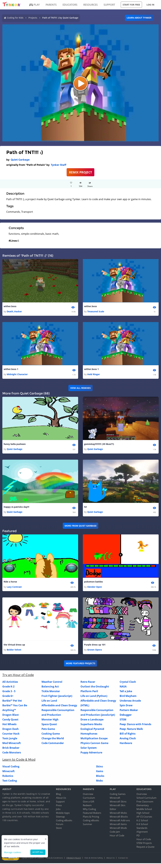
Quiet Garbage (20, 159)
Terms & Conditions (54, 858)
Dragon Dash (10, 729)
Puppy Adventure (91, 753)
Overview (88, 794)
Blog (58, 794)
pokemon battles (93, 582)
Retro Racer (87, 682)
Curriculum (89, 798)
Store (59, 828)
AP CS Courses (144, 817)
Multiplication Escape (94, 739)
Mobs (99, 781)
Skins (99, 767)
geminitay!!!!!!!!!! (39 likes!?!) (99, 444)
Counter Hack (10, 734)
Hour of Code (117, 836)
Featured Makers (92, 813)
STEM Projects (144, 843)
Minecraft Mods (118, 828)
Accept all (37, 852)
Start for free (131, 4)
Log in (150, 4)
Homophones (88, 734)
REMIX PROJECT (80, 172)
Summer (87, 824)
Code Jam (115, 832)
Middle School (144, 809)
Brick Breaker (10, 748)
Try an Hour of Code (18, 676)
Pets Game (48, 729)
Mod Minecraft (11, 744)
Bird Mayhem (128, 696)
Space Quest (49, 725)
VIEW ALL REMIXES (80, 388)
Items (99, 772)
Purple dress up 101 (94, 645)
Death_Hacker (14, 311)
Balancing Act (50, 687)
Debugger (126, 715)
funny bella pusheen (15, 444)
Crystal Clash (128, 682)
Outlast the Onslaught (94, 687)
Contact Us (123, 858)
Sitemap (60, 817)
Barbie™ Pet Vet (12, 701)
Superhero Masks (91, 725)
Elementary (142, 806)
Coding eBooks (64, 821)
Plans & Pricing (91, 817)
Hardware (126, 744)
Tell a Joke (126, 692)
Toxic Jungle (9, 739)
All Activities (10, 682)
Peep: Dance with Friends (135, 725)
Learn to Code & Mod (18, 760)
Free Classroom (144, 802)
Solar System (88, 748)
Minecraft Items (118, 824)
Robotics (7, 776)
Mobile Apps (63, 813)
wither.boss (10, 306)
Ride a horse (10, 582)
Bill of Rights (128, 734)
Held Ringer (93, 374)
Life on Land (49, 701)
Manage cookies (12, 852)
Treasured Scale (95, 311)
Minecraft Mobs (118, 813)
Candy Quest (10, 720)
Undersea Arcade (130, 701)
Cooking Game (51, 734)
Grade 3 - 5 (8, 692)
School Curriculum (146, 798)
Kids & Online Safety (94, 858)
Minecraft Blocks (119, 817)
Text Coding (9, 781)
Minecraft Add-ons (120, 821)
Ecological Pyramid (92, 729)
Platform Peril (89, 692)
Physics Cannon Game (94, 744)
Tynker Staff (58, 164)
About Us (61, 798)
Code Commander (53, 744)
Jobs (58, 809)
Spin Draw (126, 706)
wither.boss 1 (11, 369)
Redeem (87, 806)
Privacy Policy (74, 858)
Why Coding (89, 809)
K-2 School (142, 821)
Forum (59, 824)
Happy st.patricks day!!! (16, 507)
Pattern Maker (129, 711)
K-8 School (142, 824)
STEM (123, 720)
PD (138, 836)
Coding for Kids (15, 17)
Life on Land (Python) (93, 696)
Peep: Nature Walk (131, 729)
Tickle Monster (51, 692)
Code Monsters (11, 753)
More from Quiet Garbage (81, 526)
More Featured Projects (80, 664)
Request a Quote (145, 847)
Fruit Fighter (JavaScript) (57, 696)
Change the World (53, 739)
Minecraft (8, 772)
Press (59, 806)
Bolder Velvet (14, 650)
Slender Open (94, 587)
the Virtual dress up (14, 645)
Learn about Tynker (139, 17)
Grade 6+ (7, 696)
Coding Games (117, 794)
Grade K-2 (8, 687)
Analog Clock (128, 739)
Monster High (50, 720)
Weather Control (52, 682)
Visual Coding (10, 767)
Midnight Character (17, 374)
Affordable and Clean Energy (59, 706)
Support (60, 802)
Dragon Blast (10, 715)
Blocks (100, 776)
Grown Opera (94, 650)
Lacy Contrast (14, 587)
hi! (85, 507)
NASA (123, 687)
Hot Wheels (9, 725)
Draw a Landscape (91, 720)
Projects (32, 17)
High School (142, 813)
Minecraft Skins (118, 802)
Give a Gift (88, 802)
